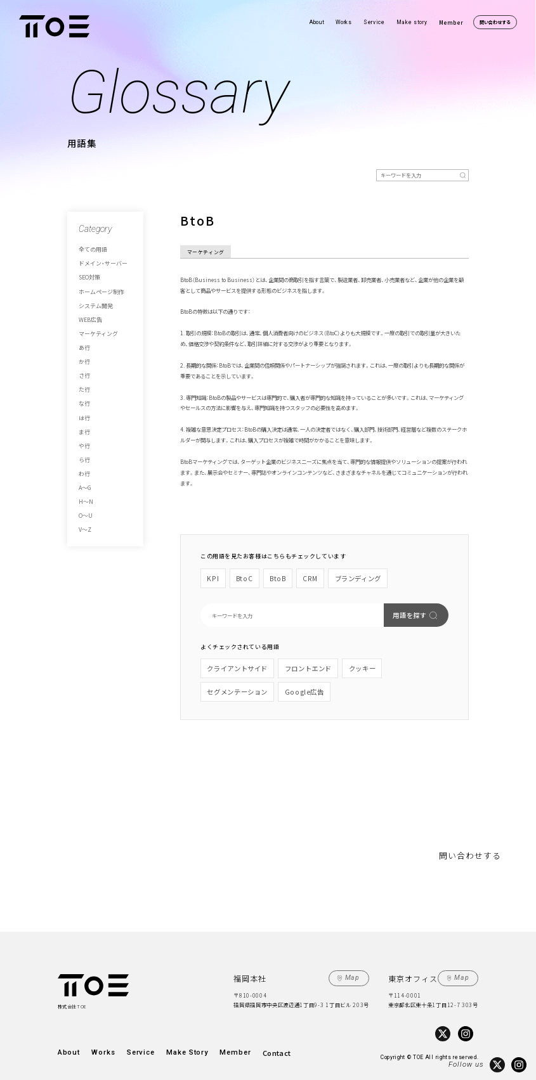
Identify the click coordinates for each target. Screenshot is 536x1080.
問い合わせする (495, 22)
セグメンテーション (391, 663)
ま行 (83, 407)
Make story (412, 22)
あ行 (83, 334)
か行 (83, 347)
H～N (85, 468)
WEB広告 (88, 310)
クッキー (339, 663)
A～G (83, 456)
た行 (83, 371)
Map (356, 966)
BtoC (240, 576)
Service (374, 22)
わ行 (83, 444)
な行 (83, 383)
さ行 (83, 359)
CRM (300, 576)
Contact (253, 1037)
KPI (212, 576)
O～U (84, 481)
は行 (83, 395)
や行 (83, 419)
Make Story (173, 1037)
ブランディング (341, 576)
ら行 (83, 432)
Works (343, 22)
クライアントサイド (231, 663)
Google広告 (222, 683)
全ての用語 (90, 249)
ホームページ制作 (96, 286)
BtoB (270, 576)
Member (451, 22)
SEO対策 (87, 274)
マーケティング (94, 322)
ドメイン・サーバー (98, 261)
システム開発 (92, 298)
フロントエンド (292, 663)
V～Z (84, 493)
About (317, 22)
